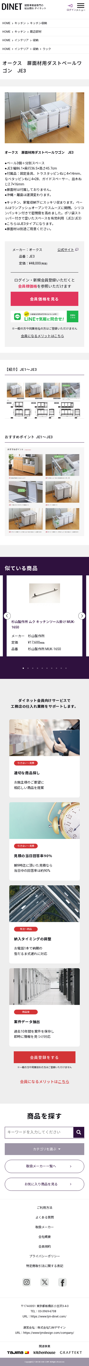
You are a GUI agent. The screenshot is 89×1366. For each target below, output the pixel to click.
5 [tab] (42, 668)
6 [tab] (47, 668)
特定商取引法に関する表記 (44, 1266)
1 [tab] (23, 668)
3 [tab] (32, 668)
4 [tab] (37, 668)
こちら (63, 1081)
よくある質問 (44, 1217)
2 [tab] (28, 668)
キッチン (20, 23)
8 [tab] (56, 668)
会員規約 (44, 1246)
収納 (35, 49)
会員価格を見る (44, 299)
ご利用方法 (44, 1207)
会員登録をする (44, 1057)
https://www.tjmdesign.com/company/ (48, 1333)
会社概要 (44, 1237)
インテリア (21, 40)
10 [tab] (66, 668)
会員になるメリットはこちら (42, 336)
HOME (6, 23)
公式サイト (65, 250)
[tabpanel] (44, 617)
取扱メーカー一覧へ (41, 1166)
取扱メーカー (44, 1227)
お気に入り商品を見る (41, 1184)
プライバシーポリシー (44, 1256)
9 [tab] (61, 668)
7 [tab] (51, 668)
